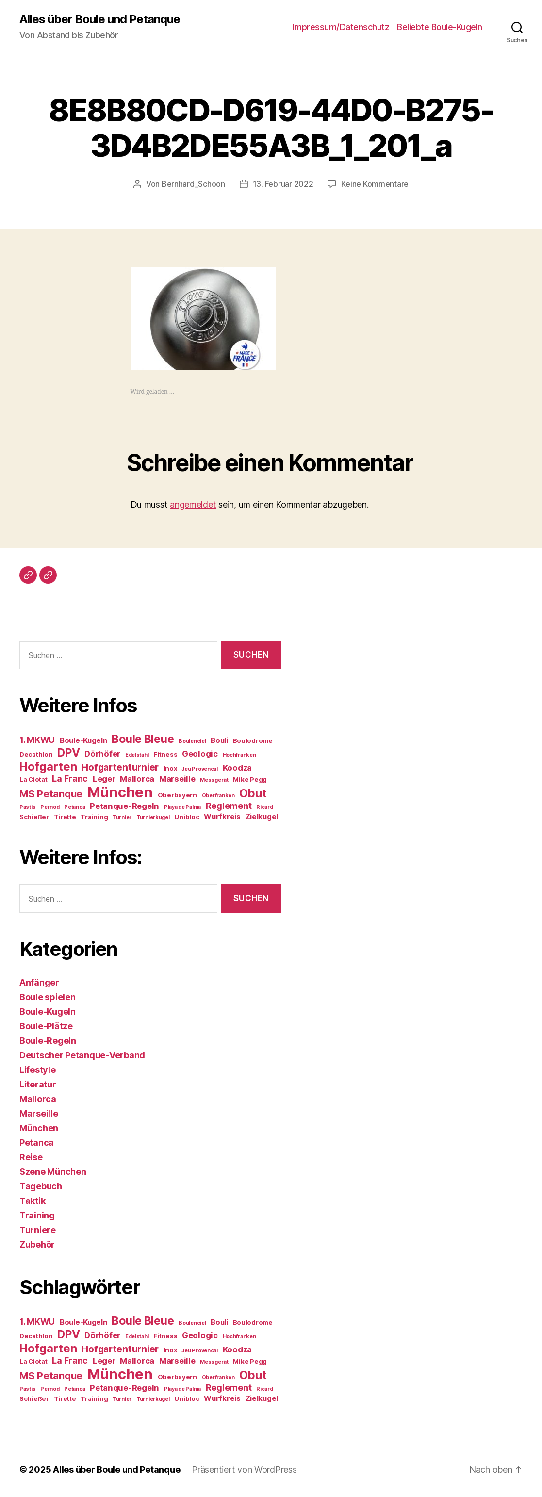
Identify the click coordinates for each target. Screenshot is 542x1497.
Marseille (38, 1113)
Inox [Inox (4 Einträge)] (170, 768)
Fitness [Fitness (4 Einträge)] (165, 754)
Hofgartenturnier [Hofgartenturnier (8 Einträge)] (120, 767)
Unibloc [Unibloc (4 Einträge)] (186, 817)
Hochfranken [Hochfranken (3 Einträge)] (239, 755)
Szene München (52, 1172)
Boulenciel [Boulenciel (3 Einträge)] (192, 741)
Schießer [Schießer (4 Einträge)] (34, 817)
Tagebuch (40, 1186)
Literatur (37, 1084)
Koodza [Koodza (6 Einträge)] (237, 768)
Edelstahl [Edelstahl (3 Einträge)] (137, 755)
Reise (31, 1157)
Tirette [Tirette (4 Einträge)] (65, 817)
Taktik (32, 1201)
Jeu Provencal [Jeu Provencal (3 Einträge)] (199, 769)
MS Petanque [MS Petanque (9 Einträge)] (50, 794)
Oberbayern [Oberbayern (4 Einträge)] (177, 795)
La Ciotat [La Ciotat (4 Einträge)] (33, 779)
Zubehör (37, 1244)
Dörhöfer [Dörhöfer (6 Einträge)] (102, 753)
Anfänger (39, 982)
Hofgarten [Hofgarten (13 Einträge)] (48, 766)
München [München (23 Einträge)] (120, 792)
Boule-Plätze (46, 1026)
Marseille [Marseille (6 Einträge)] (177, 779)
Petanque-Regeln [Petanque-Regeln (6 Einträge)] (124, 806)
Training (37, 1215)
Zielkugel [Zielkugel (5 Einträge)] (262, 816)
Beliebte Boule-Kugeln (439, 27)
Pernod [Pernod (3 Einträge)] (49, 807)
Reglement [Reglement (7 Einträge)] (229, 806)
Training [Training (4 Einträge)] (94, 817)
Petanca (36, 1142)
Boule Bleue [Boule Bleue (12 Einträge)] (143, 739)
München (38, 1128)
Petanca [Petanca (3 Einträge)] (74, 807)
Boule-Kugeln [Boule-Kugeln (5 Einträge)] (83, 740)
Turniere (37, 1230)
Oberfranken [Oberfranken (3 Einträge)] (218, 795)
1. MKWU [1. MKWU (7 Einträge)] (37, 740)
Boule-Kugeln (47, 1011)
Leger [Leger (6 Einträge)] (104, 779)
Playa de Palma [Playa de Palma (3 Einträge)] (182, 807)
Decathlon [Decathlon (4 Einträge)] (36, 754)
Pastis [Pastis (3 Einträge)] (27, 807)
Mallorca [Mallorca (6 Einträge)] (137, 779)
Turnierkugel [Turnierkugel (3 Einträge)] (153, 817)
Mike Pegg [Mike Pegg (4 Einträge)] (250, 779)
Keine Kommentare (375, 184)
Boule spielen (47, 997)
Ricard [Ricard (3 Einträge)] (264, 807)
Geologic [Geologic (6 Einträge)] (200, 753)
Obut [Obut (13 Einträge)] (252, 793)
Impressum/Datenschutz (341, 27)
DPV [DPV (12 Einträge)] (68, 752)
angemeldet (193, 504)
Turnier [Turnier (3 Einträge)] (122, 817)
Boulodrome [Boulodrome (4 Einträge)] (253, 740)
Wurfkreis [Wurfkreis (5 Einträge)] (222, 816)
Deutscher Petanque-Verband (82, 1055)
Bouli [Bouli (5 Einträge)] (219, 740)
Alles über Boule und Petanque (99, 19)
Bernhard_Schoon (193, 184)
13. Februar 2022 (283, 184)
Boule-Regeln (47, 1041)
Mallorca (37, 1099)
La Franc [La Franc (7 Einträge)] (70, 778)
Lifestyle (37, 1070)
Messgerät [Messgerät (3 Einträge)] (214, 780)
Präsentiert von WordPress (244, 1469)
